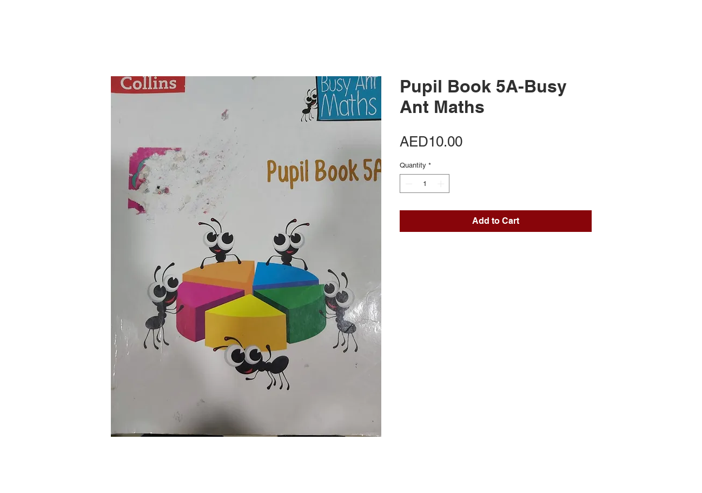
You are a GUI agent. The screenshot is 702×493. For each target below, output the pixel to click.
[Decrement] (407, 184)
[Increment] (441, 184)
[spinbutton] (424, 184)
